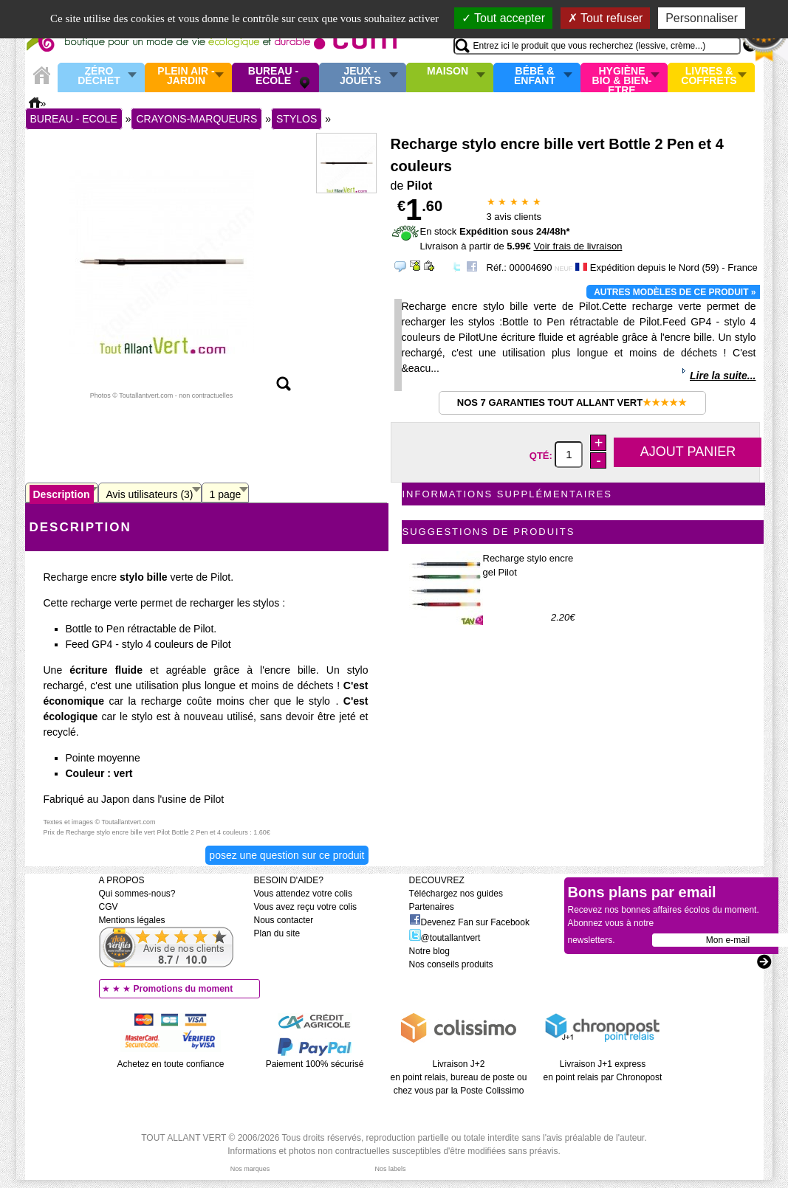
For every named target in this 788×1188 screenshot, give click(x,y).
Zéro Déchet (99, 76)
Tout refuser (605, 18)
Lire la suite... (723, 375)
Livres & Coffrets (708, 76)
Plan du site (277, 933)
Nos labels (389, 1169)
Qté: (542, 454)
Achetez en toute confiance (171, 1064)
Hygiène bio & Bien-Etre (622, 77)
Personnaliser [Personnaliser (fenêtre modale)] (701, 18)
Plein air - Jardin (185, 76)
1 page (225, 494)
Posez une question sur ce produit (286, 855)
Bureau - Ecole (273, 76)
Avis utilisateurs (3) (149, 494)
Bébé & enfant (534, 76)
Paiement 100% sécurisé (315, 1064)
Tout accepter (503, 18)
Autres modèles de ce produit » (675, 292)
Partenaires (431, 907)
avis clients (514, 216)
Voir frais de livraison (577, 246)
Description (61, 494)
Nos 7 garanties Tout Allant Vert (572, 402)
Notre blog (429, 951)
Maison (447, 71)
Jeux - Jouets (360, 76)
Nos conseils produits (451, 964)
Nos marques (250, 1169)
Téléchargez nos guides (456, 893)
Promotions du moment (183, 989)
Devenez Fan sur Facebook (469, 922)
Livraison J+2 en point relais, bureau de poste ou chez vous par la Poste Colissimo (459, 1077)
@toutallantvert (445, 938)
